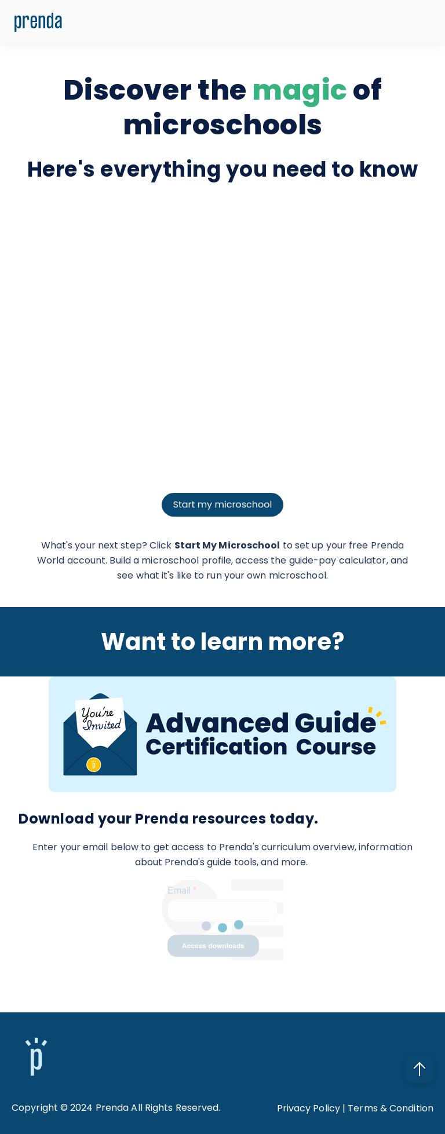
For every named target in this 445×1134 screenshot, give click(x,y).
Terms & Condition (390, 1108)
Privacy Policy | (312, 1108)
